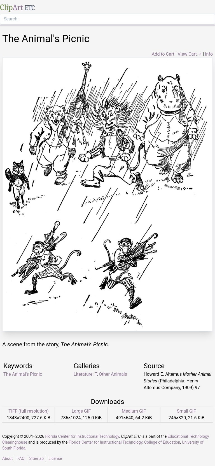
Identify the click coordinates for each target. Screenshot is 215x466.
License (55, 458)
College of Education (162, 442)
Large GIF (81, 411)
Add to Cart (163, 54)
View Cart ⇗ (190, 54)
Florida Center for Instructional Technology (82, 436)
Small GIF (186, 411)
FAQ (20, 458)
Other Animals (113, 374)
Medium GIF (134, 411)
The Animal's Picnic (22, 374)
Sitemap (36, 458)
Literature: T (85, 374)
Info (209, 54)
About (7, 458)
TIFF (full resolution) (28, 411)
